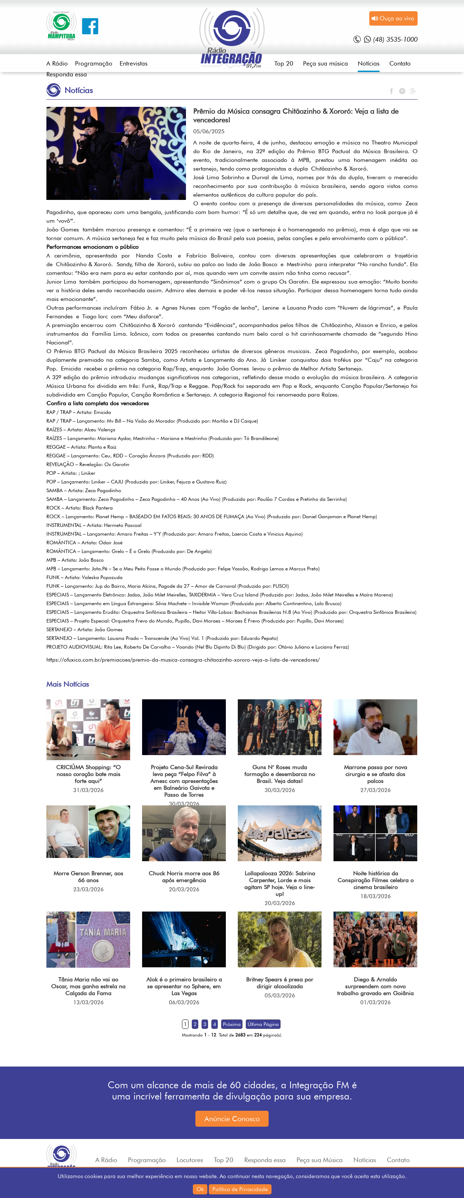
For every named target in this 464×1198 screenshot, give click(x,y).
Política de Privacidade (240, 1189)
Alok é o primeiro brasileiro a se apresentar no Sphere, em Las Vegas (184, 986)
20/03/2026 (184, 889)
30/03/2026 (184, 804)
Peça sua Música (320, 1160)
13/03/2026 (88, 1002)
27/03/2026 (375, 790)
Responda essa (66, 74)
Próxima (232, 1024)
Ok (200, 1189)
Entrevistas (134, 63)
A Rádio (57, 63)
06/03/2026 (184, 1002)
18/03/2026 (375, 896)
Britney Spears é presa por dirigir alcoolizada (279, 983)
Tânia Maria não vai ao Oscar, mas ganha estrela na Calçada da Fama (88, 986)
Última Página (263, 1024)
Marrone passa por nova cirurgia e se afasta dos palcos (375, 774)
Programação (93, 63)
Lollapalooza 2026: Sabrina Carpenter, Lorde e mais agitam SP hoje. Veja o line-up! (279, 883)
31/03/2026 (88, 790)
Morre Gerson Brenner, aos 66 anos (88, 877)
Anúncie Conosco (232, 1118)
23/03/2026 (88, 889)
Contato (400, 63)
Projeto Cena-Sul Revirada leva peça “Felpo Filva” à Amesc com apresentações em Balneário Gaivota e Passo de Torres (184, 781)
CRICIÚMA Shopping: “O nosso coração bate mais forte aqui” (88, 774)
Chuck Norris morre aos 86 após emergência (184, 877)
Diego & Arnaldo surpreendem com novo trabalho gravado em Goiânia (375, 986)
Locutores (190, 1160)
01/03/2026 (375, 1002)
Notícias (369, 63)
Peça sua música (325, 63)
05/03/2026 (280, 995)
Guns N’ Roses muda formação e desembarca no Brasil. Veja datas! (279, 774)
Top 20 (283, 63)
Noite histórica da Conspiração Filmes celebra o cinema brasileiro (375, 880)
